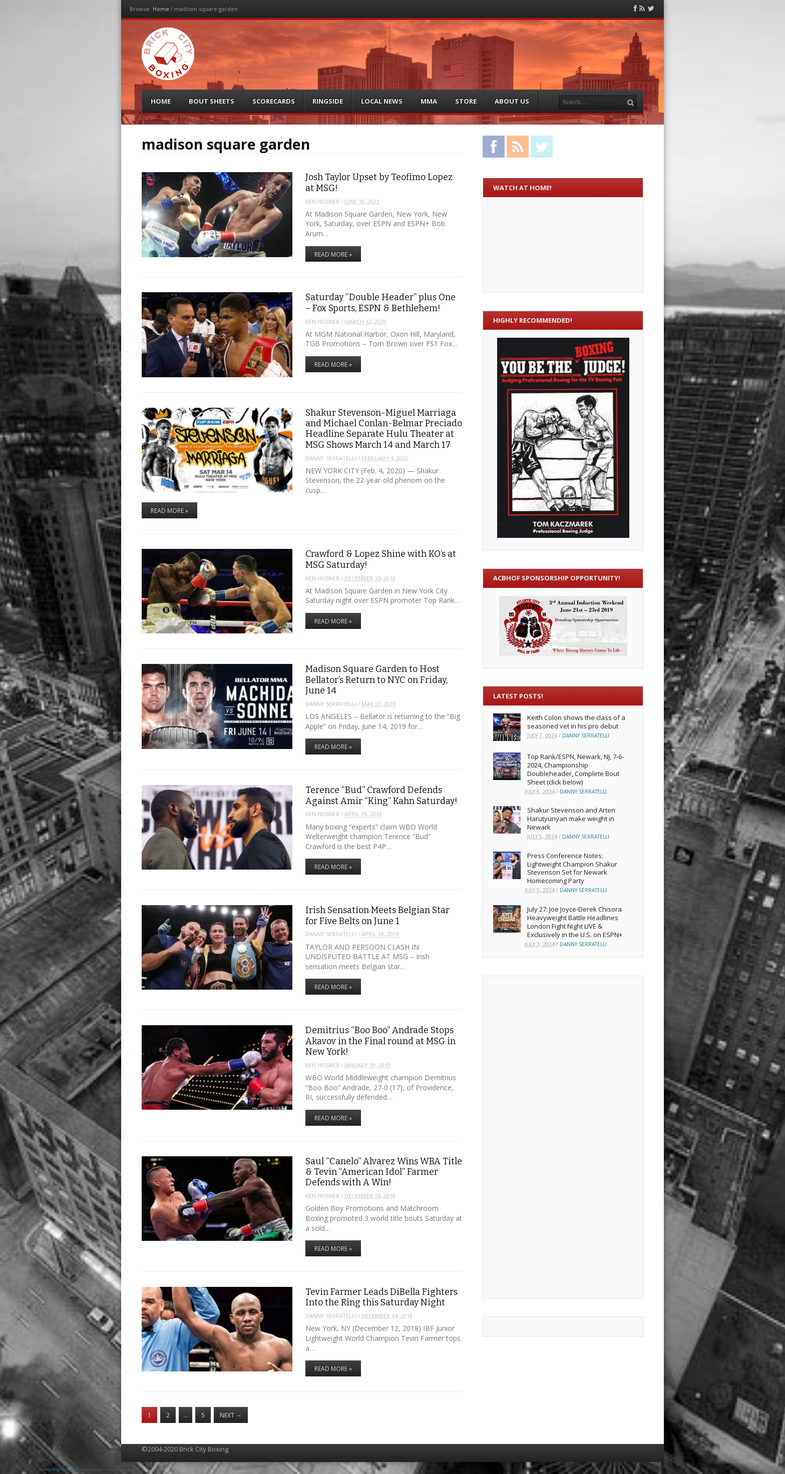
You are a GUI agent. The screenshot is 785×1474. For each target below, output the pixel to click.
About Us (512, 101)
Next (231, 1415)
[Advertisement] (533, 1136)
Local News (382, 101)
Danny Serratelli (330, 458)
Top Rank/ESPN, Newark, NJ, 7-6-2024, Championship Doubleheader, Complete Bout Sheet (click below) (575, 769)
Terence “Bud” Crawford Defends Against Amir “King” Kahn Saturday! (381, 795)
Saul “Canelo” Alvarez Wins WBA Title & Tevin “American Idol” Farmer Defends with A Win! (383, 1172)
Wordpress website (58, 1469)
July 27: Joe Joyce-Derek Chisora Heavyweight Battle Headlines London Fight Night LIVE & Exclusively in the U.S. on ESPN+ (574, 922)
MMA (429, 101)
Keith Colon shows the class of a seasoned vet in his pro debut (576, 721)
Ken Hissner (322, 201)
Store (466, 101)
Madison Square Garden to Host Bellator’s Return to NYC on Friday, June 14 (376, 679)
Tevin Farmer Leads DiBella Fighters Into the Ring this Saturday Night (381, 1297)
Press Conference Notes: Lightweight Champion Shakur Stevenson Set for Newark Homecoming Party (572, 868)
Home (161, 9)
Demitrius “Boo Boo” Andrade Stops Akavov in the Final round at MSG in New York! (380, 1041)
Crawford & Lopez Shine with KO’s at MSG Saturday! (380, 559)
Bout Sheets (211, 101)
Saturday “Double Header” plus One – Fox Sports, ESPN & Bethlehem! (380, 302)
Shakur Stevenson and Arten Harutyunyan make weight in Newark (571, 819)
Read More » (333, 254)
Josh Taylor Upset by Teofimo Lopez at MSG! (379, 182)
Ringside (327, 101)
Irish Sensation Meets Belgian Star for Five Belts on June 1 (377, 915)
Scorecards (273, 101)
